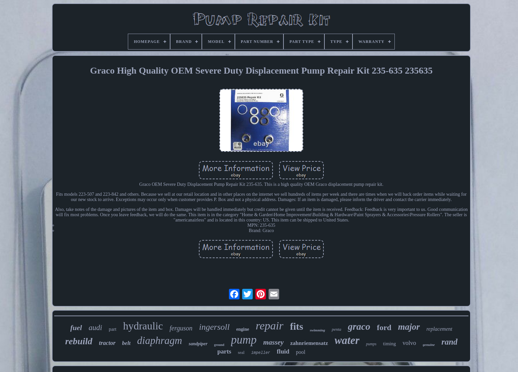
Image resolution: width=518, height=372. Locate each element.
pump (244, 339)
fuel (76, 327)
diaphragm (159, 340)
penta (336, 329)
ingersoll (214, 327)
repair (269, 326)
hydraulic (143, 326)
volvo (409, 343)
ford (384, 327)
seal (241, 352)
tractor (107, 343)
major (409, 327)
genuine (429, 345)
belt (126, 343)
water (347, 340)
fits (296, 326)
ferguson (180, 328)
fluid (283, 351)
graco (359, 326)
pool (300, 352)
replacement (439, 329)
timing (389, 343)
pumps (371, 344)
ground (219, 345)
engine (242, 329)
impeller (260, 353)
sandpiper (198, 343)
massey (273, 342)
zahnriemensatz (309, 343)
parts (224, 351)
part (112, 329)
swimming (317, 330)
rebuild (78, 341)
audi (95, 327)
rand (449, 341)
